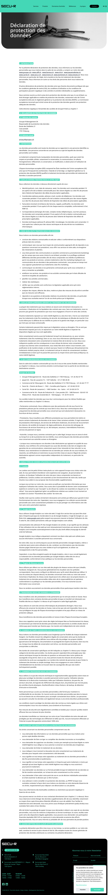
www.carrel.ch (24, 75)
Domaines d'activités (58, 6)
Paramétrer (83, 889)
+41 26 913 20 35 (11, 850)
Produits (45, 6)
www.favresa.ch (48, 72)
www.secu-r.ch (36, 75)
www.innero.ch (47, 75)
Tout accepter (97, 889)
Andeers (26, 890)
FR (106, 6)
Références (72, 6)
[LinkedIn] (6, 884)
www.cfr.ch (59, 72)
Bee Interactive (40, 890)
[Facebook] (3, 884)
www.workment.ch (61, 75)
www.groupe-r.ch (25, 72)
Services (35, 6)
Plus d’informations (81, 885)
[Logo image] (8, 6)
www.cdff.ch (36, 72)
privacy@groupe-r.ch (26, 140)
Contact (94, 6)
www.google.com (33, 518)
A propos (83, 6)
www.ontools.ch (74, 75)
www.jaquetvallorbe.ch (72, 72)
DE (104, 6)
